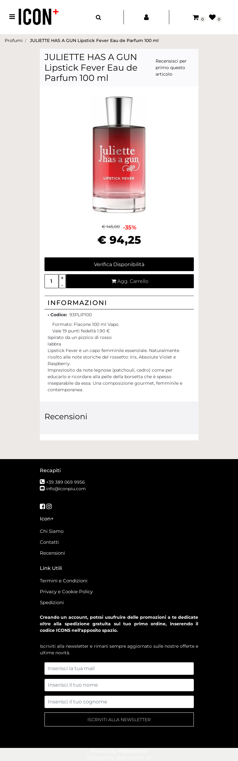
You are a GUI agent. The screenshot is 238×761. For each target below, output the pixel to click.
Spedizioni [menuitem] (52, 602)
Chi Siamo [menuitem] (51, 531)
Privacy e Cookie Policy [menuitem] (66, 591)
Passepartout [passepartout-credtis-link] (132, 751)
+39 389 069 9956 (65, 482)
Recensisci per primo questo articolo (171, 67)
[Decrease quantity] (62, 285)
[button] (119, 153)
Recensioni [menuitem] (52, 553)
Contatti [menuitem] (49, 542)
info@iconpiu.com (66, 488)
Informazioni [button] (77, 303)
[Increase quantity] (62, 277)
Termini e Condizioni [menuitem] (63, 581)
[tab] (119, 302)
